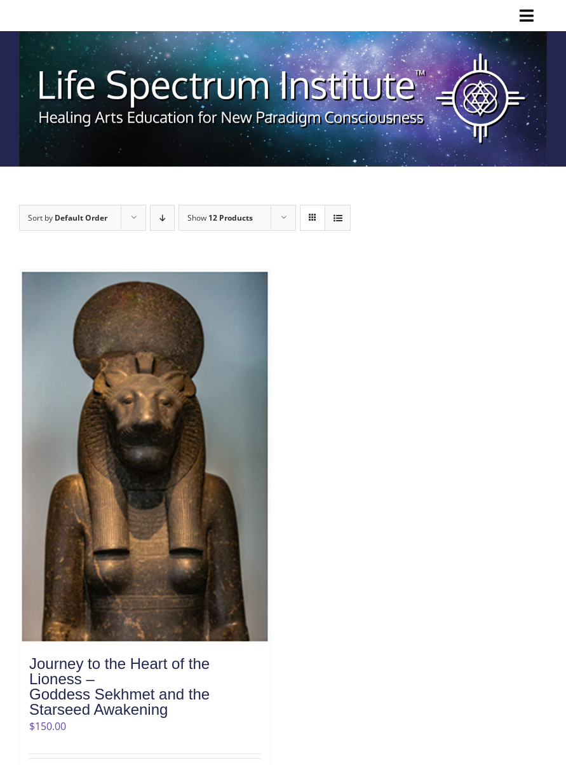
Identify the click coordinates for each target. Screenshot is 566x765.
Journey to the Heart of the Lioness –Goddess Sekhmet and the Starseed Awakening (119, 686)
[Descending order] (162, 218)
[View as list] (337, 217)
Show (220, 217)
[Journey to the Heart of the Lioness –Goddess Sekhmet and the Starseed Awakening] (145, 456)
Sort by (67, 217)
